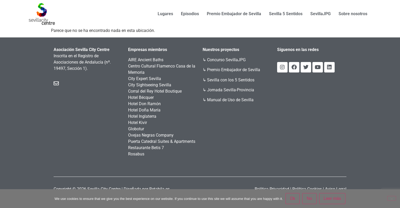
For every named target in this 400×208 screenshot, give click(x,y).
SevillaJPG (320, 13)
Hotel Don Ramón (144, 103)
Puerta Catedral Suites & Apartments (161, 141)
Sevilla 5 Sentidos (285, 13)
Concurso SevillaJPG (226, 59)
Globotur (136, 128)
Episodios (190, 13)
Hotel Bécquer (141, 97)
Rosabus (136, 153)
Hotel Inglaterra (142, 116)
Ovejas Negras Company (151, 135)
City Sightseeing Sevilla (149, 84)
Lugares (165, 13)
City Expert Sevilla (144, 78)
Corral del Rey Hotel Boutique (155, 91)
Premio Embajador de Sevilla (234, 13)
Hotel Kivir (137, 122)
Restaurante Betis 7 (146, 147)
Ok (292, 198)
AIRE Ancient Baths (145, 59)
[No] (391, 198)
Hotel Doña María (144, 110)
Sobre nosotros (353, 13)
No (309, 198)
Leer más (332, 198)
